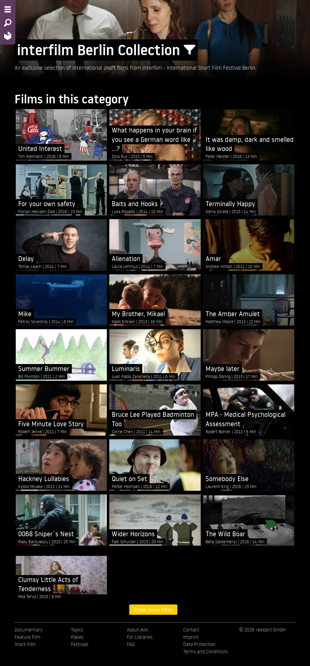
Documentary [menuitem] (28, 630)
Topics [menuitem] (77, 630)
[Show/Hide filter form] (189, 50)
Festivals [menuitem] (79, 644)
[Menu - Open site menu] (8, 9)
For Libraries (140, 637)
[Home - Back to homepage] (8, 35)
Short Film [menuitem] (25, 644)
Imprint (191, 637)
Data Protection (199, 644)
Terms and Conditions (205, 651)
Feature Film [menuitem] (28, 637)
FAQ (130, 644)
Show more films (153, 609)
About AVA (137, 630)
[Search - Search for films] (8, 22)
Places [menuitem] (77, 637)
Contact (191, 630)
